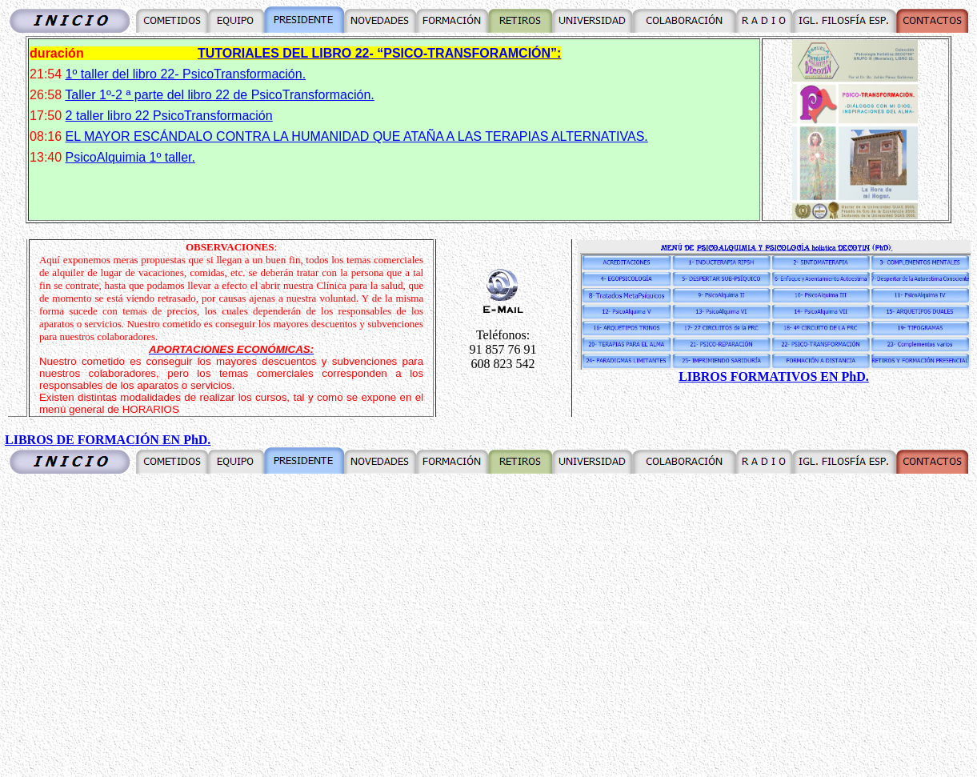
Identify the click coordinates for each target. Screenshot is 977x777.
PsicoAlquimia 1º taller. (130, 157)
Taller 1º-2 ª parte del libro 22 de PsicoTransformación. (219, 95)
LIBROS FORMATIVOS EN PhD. (774, 376)
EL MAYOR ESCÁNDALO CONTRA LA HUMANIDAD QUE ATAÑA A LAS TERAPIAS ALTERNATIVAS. (357, 136)
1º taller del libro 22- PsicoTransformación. (186, 74)
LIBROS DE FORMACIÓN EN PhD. (107, 440)
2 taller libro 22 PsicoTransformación (169, 115)
